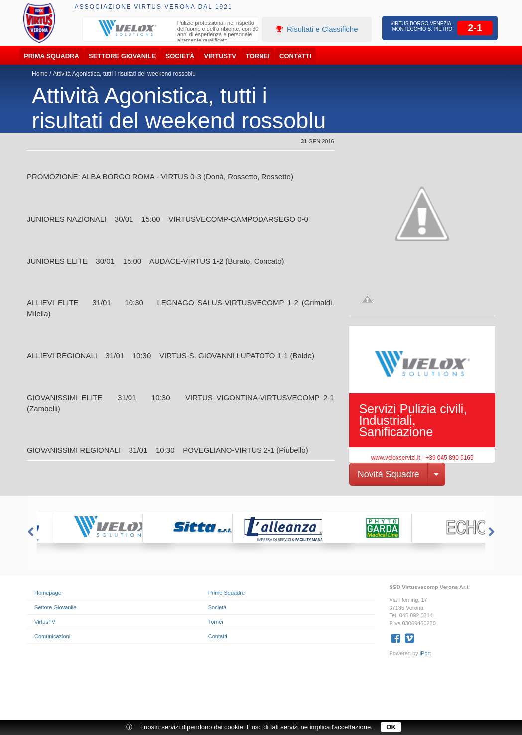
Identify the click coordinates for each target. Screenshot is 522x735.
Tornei (258, 56)
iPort (425, 653)
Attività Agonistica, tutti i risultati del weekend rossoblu (124, 73)
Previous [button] (29, 532)
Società (180, 56)
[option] (171, 32)
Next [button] (493, 532)
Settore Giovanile (122, 56)
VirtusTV (220, 56)
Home (40, 73)
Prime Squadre (226, 593)
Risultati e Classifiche (317, 29)
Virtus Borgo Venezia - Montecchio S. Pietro (422, 26)
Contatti (295, 56)
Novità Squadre (388, 474)
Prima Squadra (51, 56)
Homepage (47, 593)
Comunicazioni (52, 636)
